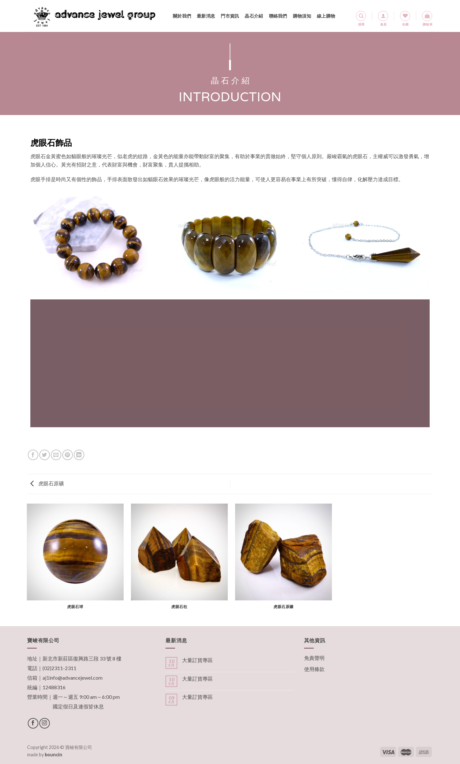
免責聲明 (314, 658)
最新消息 (206, 16)
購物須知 (302, 16)
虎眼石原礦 (47, 483)
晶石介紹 (254, 16)
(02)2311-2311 (59, 668)
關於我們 (182, 16)
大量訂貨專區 (197, 660)
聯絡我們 (278, 16)
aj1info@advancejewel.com (72, 678)
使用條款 (314, 669)
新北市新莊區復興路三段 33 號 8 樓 (81, 658)
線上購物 (326, 16)
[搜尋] (361, 16)
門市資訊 (230, 16)
